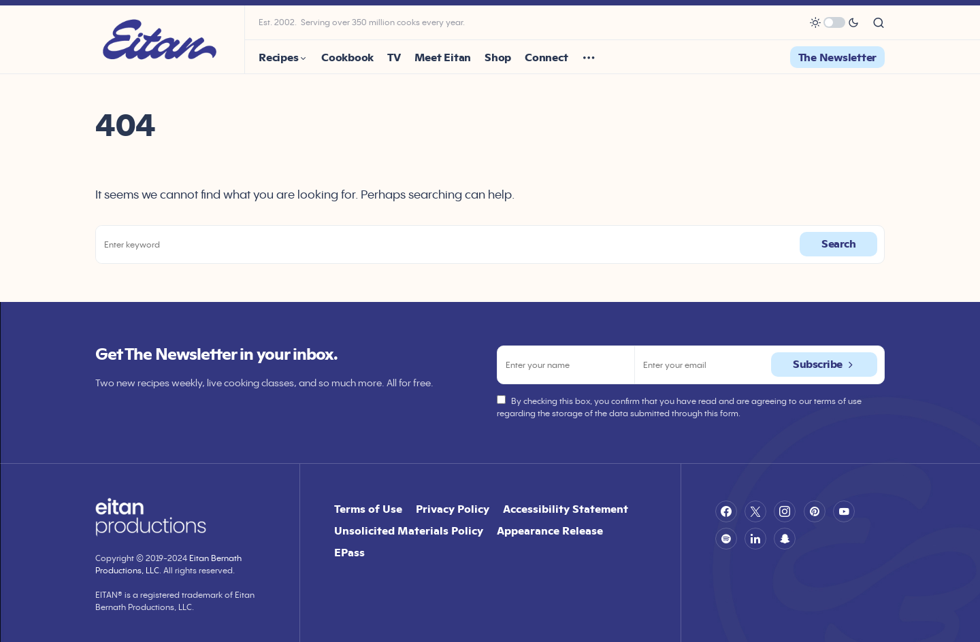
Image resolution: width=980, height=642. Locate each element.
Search (838, 243)
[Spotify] (726, 538)
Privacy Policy (452, 509)
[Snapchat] (785, 538)
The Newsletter (837, 57)
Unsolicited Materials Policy (408, 530)
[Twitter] (755, 511)
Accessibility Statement (565, 509)
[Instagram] (785, 511)
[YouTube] (844, 511)
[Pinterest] (815, 511)
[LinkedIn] (755, 538)
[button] (834, 22)
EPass (349, 552)
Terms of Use (368, 509)
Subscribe (818, 364)
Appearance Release (550, 530)
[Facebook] (726, 511)
